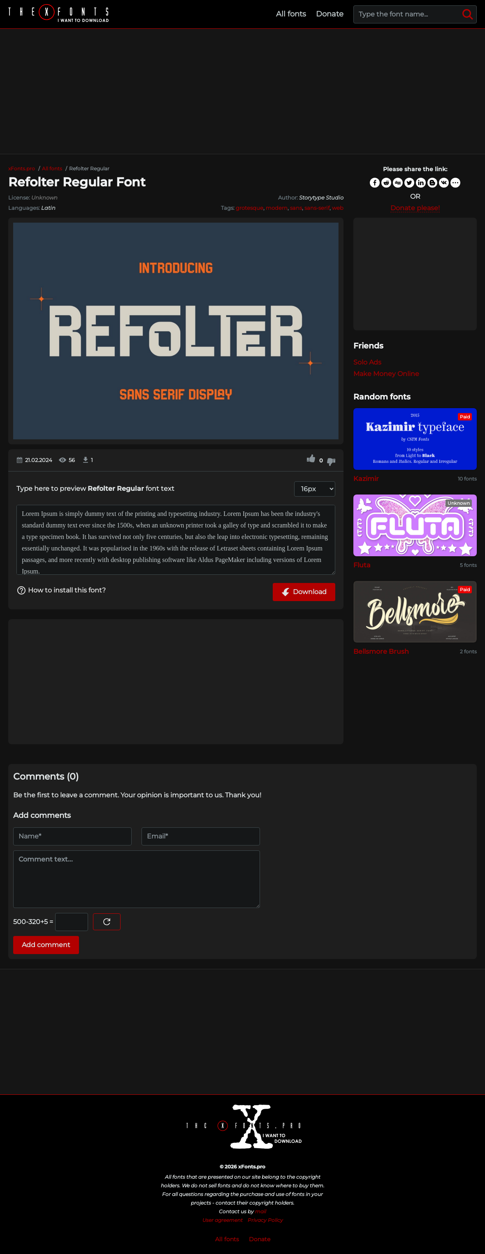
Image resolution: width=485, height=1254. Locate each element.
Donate (329, 14)
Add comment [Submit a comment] (46, 945)
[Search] (468, 14)
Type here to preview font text (95, 488)
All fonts (291, 14)
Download (304, 592)
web (337, 207)
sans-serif (317, 207)
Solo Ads (367, 362)
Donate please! (415, 208)
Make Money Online (386, 374)
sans (296, 207)
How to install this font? (61, 590)
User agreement (222, 1220)
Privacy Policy (265, 1220)
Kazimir (366, 479)
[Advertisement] (242, 91)
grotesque (249, 207)
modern (277, 207)
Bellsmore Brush (381, 651)
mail (260, 1211)
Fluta (362, 565)
